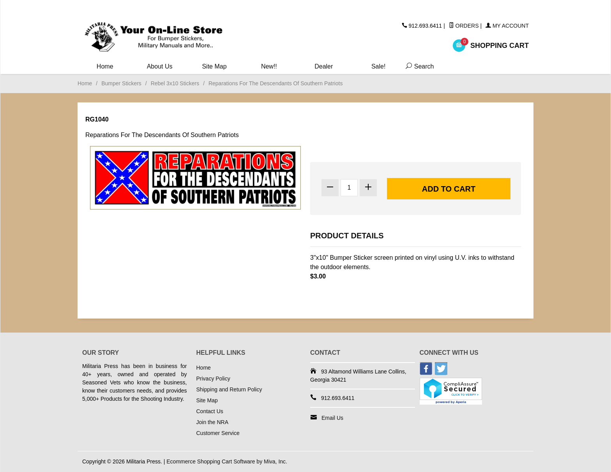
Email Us (332, 418)
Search (418, 66)
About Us (160, 66)
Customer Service (218, 433)
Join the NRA (212, 422)
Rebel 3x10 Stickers (175, 83)
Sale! (378, 66)
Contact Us (209, 411)
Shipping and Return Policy (229, 389)
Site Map (214, 66)
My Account (507, 26)
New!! (269, 66)
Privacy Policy (213, 378)
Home (105, 66)
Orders (464, 26)
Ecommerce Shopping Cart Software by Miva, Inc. (226, 461)
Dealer (323, 66)
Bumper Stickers (121, 83)
